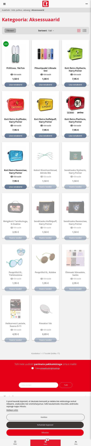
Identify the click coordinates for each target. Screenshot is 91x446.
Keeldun (44, 417)
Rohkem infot (12, 410)
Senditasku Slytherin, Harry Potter (75, 171)
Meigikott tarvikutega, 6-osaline (15, 222)
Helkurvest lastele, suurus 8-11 (16, 324)
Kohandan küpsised (45, 425)
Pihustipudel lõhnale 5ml (45, 69)
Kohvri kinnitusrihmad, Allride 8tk (45, 171)
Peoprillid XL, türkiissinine (15, 273)
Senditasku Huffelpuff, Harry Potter (45, 222)
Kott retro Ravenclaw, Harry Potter (15, 171)
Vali (46, 30)
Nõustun (45, 432)
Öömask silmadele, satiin (75, 273)
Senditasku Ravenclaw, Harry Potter (75, 222)
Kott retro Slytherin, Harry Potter (75, 69)
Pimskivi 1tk (45, 323)
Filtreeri (10, 30)
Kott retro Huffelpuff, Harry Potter (45, 120)
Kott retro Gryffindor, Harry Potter (15, 120)
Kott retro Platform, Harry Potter (75, 120)
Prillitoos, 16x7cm (16, 68)
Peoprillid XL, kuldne (45, 272)
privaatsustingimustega (50, 368)
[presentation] (45, 377)
